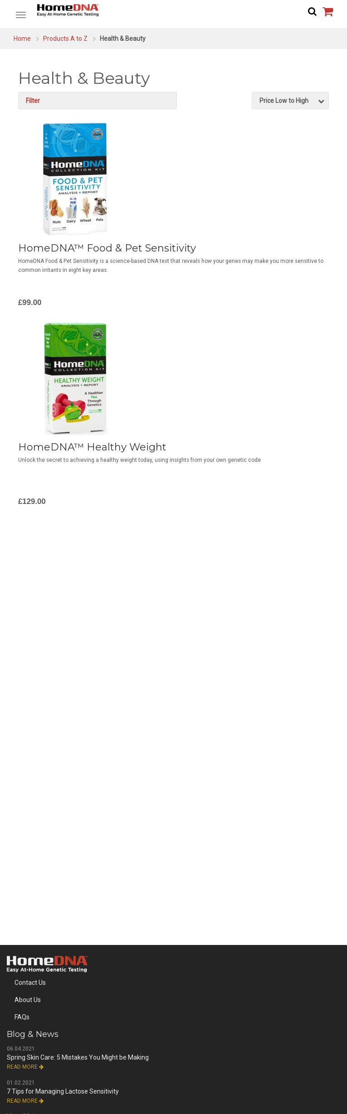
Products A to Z (65, 38)
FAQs (22, 1017)
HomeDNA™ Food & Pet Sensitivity (107, 248)
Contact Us (30, 982)
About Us (28, 999)
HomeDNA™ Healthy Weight (92, 447)
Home (22, 38)
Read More (25, 1067)
